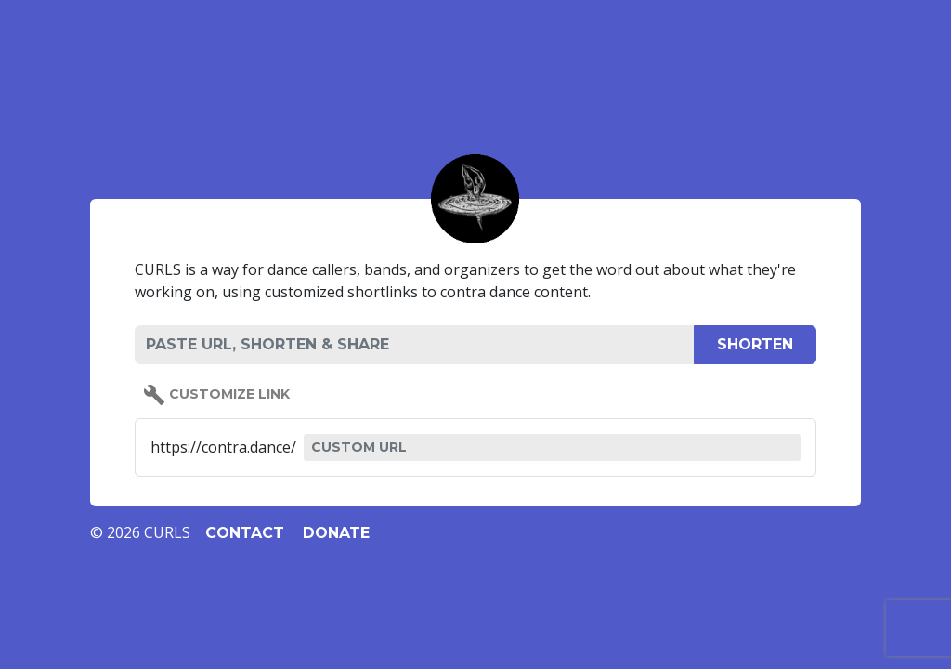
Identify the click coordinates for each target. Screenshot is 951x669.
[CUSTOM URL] (552, 447)
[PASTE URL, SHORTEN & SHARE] (414, 344)
